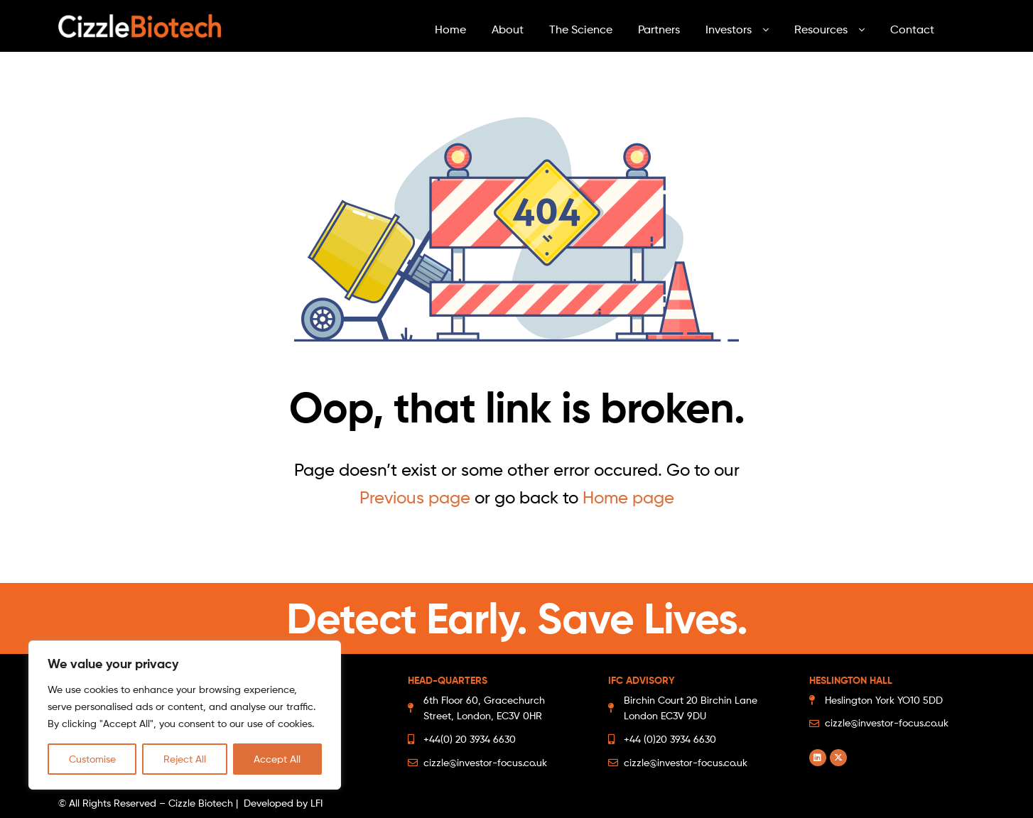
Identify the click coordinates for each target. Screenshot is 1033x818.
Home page (628, 497)
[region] (184, 715)
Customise (92, 759)
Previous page (414, 497)
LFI (316, 803)
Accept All (277, 759)
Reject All (184, 759)
